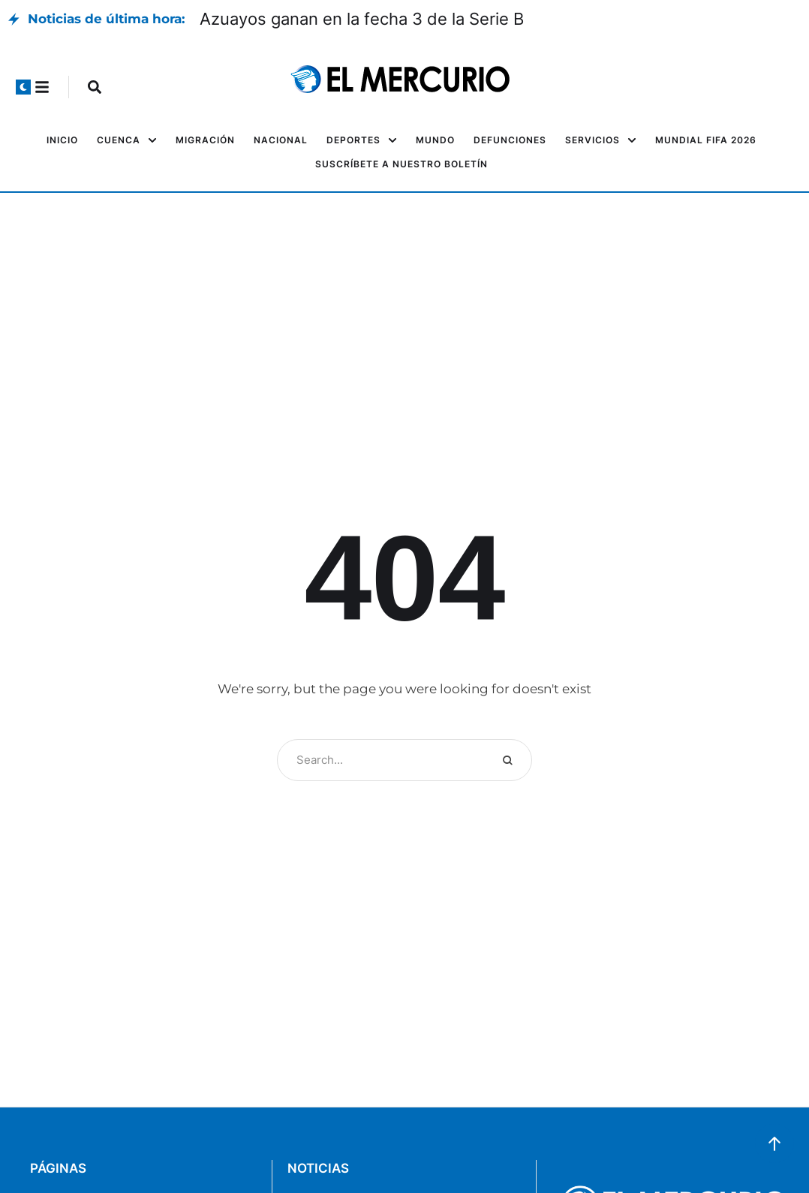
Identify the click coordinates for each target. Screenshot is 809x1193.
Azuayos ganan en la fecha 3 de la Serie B (362, 19)
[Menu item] (62, 140)
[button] (23, 87)
